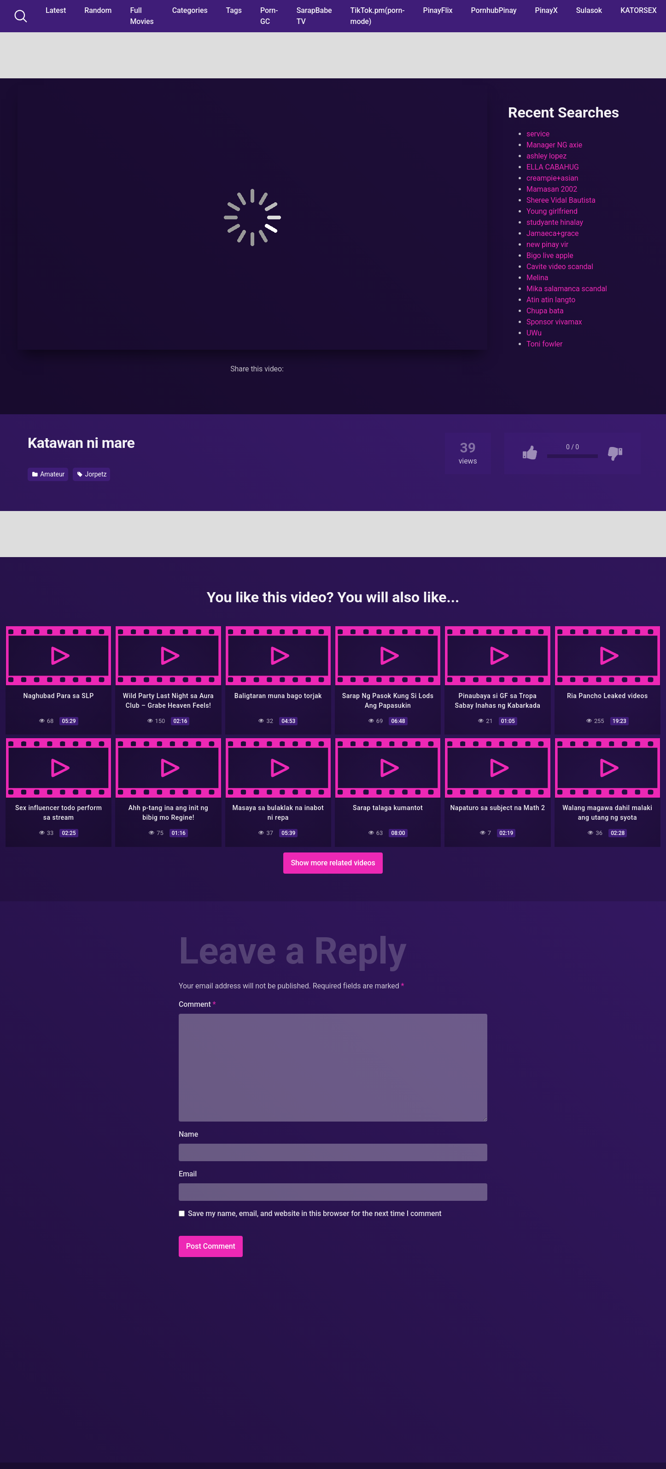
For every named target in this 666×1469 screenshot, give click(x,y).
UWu (534, 333)
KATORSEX (638, 10)
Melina (537, 277)
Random (97, 10)
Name (188, 1133)
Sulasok (589, 10)
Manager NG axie (554, 145)
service (537, 133)
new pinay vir (547, 244)
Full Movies (141, 16)
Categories (190, 10)
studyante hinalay (554, 222)
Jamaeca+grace (552, 233)
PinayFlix (438, 10)
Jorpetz (91, 474)
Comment (197, 1003)
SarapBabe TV (314, 16)
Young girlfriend (552, 211)
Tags (234, 10)
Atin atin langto (550, 299)
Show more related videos (333, 861)
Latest (56, 10)
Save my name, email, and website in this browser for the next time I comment (315, 1212)
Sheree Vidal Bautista (561, 200)
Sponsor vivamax (554, 321)
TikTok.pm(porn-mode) (378, 16)
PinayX (546, 10)
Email (188, 1173)
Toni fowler (544, 344)
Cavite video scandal (559, 266)
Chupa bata (545, 310)
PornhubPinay (493, 10)
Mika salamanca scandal (566, 288)
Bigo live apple (549, 255)
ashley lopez (546, 156)
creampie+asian (552, 178)
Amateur (48, 474)
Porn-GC (269, 16)
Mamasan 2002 (551, 189)
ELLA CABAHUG (552, 167)
